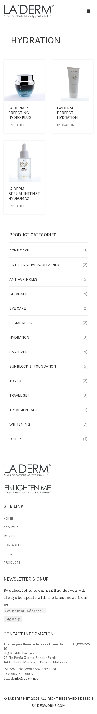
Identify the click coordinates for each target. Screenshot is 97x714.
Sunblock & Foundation (32, 366)
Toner (15, 381)
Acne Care (19, 250)
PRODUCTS (12, 563)
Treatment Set (23, 410)
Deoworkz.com (51, 705)
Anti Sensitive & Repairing (34, 264)
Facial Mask (20, 322)
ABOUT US (11, 527)
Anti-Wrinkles (23, 279)
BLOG (8, 554)
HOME (8, 519)
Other (15, 439)
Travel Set (19, 395)
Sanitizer (18, 352)
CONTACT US (13, 545)
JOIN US (9, 536)
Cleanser (18, 293)
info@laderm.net (26, 678)
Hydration (17, 125)
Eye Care (17, 308)
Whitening (19, 424)
